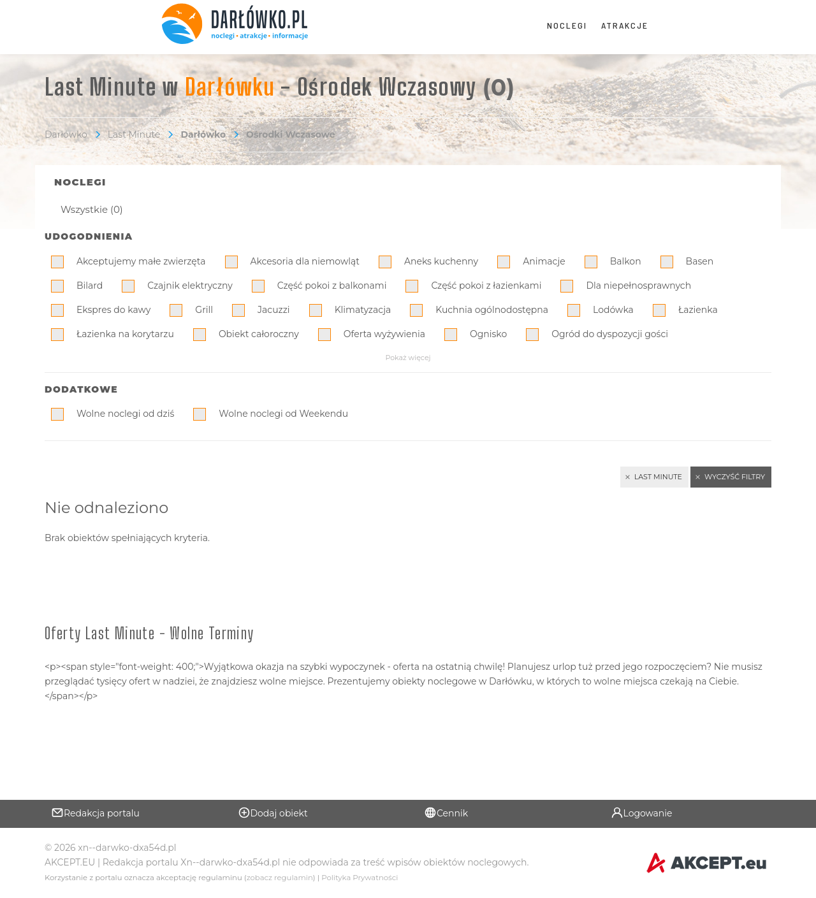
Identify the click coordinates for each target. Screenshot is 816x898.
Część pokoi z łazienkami (486, 285)
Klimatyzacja (363, 309)
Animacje (544, 261)
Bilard (89, 285)
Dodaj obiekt (273, 812)
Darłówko (66, 134)
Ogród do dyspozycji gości (609, 334)
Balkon (625, 261)
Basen (700, 261)
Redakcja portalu (95, 812)
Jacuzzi (274, 309)
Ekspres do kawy (113, 309)
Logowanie (642, 812)
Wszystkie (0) (92, 209)
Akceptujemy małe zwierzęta (141, 261)
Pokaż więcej (407, 357)
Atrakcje (624, 25)
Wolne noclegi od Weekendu (283, 413)
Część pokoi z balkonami (332, 285)
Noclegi (567, 25)
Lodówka (613, 309)
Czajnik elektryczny (190, 285)
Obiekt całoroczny (259, 334)
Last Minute (134, 134)
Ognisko (488, 334)
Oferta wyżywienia (384, 334)
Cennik (446, 812)
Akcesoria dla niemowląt (305, 261)
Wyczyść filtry (734, 476)
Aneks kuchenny (441, 261)
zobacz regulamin (280, 877)
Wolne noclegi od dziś (125, 413)
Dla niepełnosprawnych (638, 285)
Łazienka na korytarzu (125, 334)
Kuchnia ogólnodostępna (491, 309)
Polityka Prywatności (359, 877)
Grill (204, 309)
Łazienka (698, 309)
